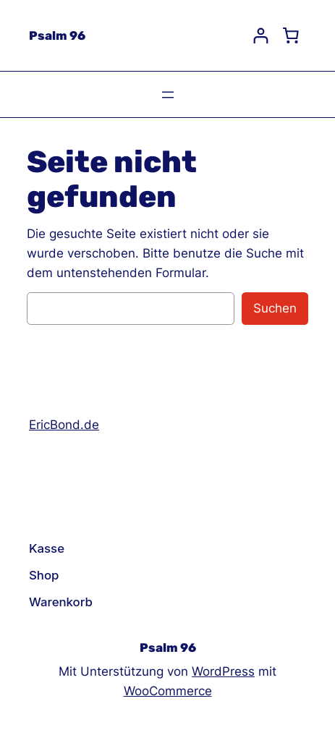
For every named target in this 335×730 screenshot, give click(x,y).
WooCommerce (168, 691)
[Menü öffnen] (168, 94)
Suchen (275, 308)
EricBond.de (64, 424)
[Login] (261, 36)
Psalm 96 (57, 35)
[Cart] (291, 35)
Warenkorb (61, 602)
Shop (44, 575)
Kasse (46, 548)
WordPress (223, 671)
